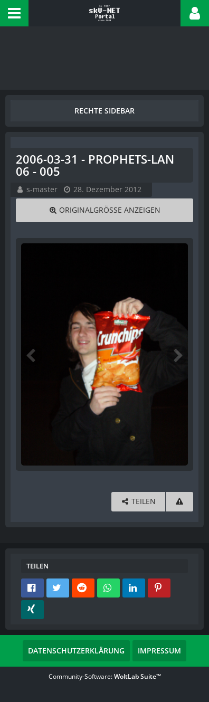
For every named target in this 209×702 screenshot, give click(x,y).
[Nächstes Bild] (177, 354)
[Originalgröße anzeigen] (104, 210)
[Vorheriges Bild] (31, 354)
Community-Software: (105, 676)
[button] (14, 13)
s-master (42, 189)
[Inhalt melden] (179, 501)
